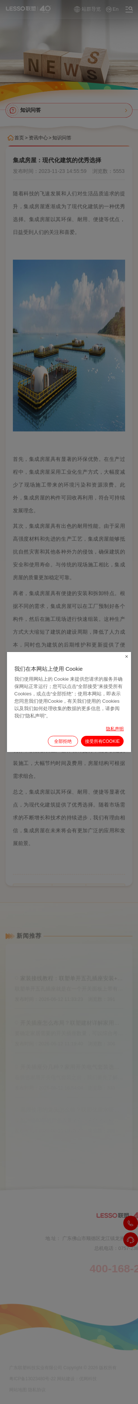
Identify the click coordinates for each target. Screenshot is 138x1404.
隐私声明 (115, 728)
